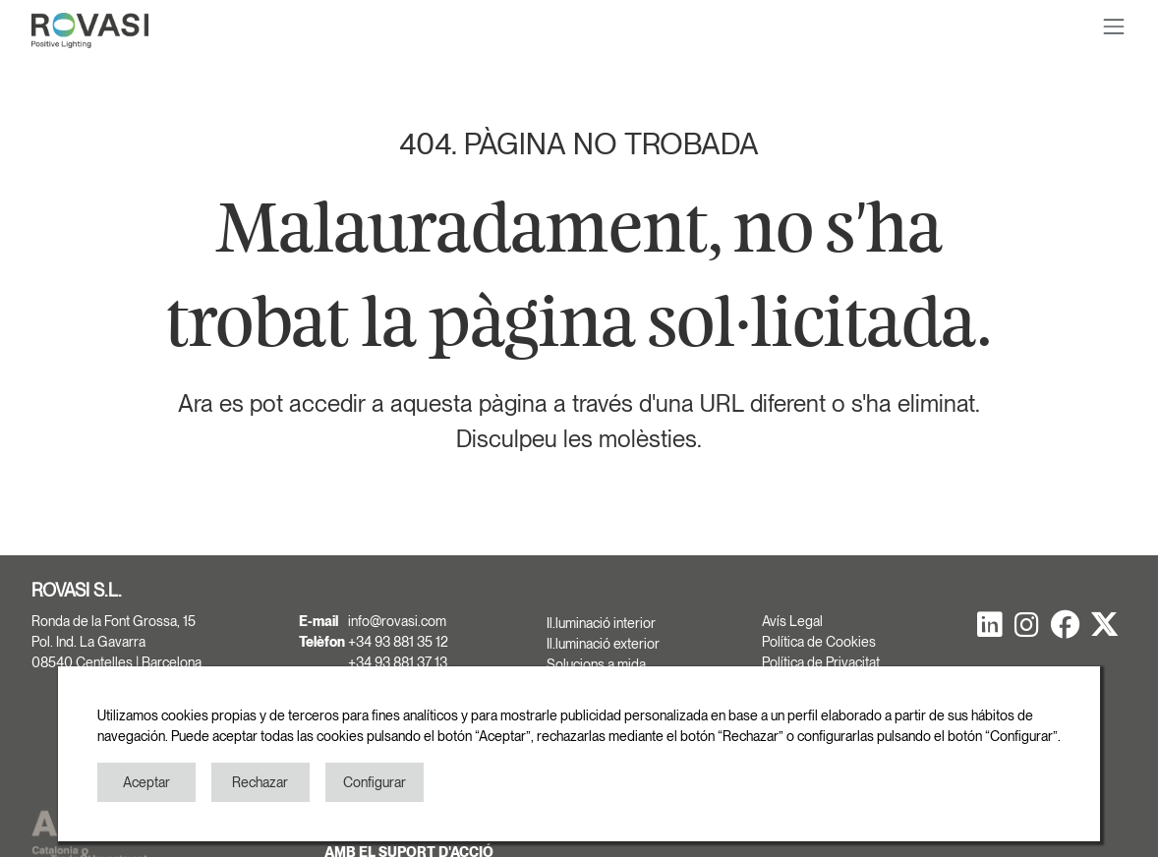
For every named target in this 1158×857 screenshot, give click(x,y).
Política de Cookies (819, 642)
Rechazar (260, 782)
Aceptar (146, 782)
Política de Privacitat (821, 662)
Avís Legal (792, 621)
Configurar (374, 782)
